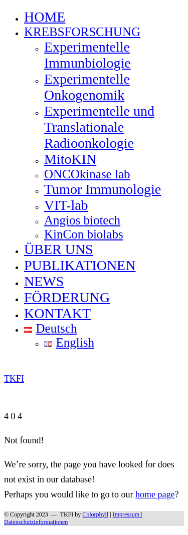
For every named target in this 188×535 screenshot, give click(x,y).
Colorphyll (95, 514)
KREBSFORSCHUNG (82, 32)
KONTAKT (57, 313)
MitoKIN (70, 159)
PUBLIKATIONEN (79, 265)
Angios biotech (82, 220)
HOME (44, 17)
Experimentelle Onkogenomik (87, 87)
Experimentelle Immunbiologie (87, 55)
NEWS (44, 281)
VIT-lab (66, 205)
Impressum (127, 514)
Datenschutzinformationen (36, 521)
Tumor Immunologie (102, 189)
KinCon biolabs (83, 234)
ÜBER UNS (58, 249)
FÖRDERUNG (67, 297)
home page (154, 494)
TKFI (67, 514)
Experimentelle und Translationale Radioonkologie (99, 127)
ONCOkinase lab (87, 174)
